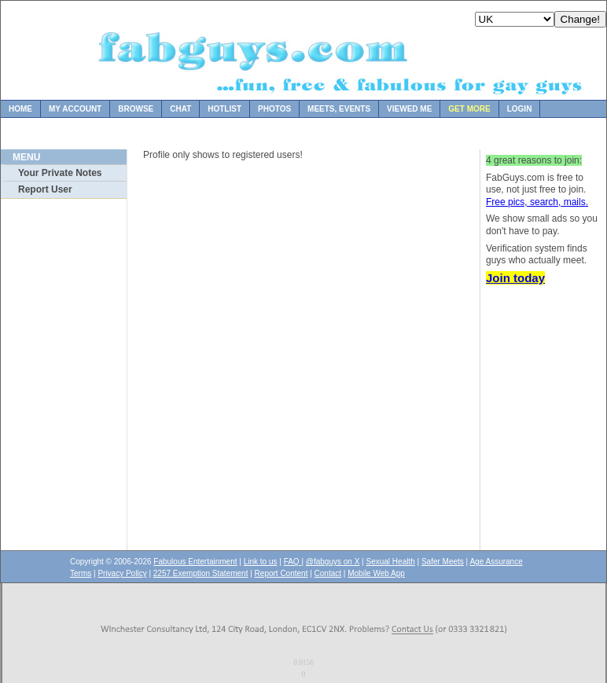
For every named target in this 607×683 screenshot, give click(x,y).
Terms (80, 573)
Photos (274, 109)
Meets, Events (338, 109)
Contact (328, 573)
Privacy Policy (121, 573)
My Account (75, 109)
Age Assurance (495, 561)
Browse (135, 109)
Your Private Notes (59, 172)
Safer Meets (442, 561)
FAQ (293, 561)
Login (519, 109)
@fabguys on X (333, 561)
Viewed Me (409, 109)
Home (20, 109)
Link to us (261, 561)
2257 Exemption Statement (200, 573)
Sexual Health (390, 561)
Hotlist (224, 109)
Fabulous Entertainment (195, 561)
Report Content (281, 573)
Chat (180, 109)
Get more (469, 109)
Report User (45, 189)
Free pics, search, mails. (537, 201)
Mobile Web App (376, 573)
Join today (515, 278)
